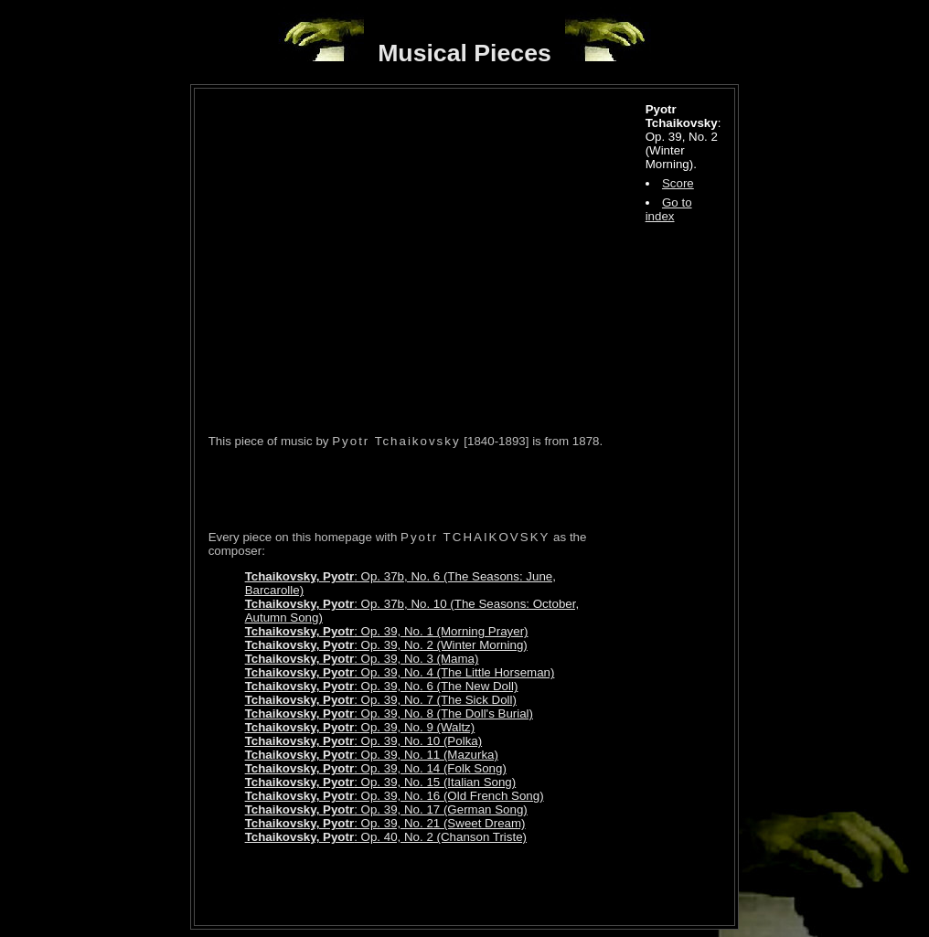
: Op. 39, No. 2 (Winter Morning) (386, 645)
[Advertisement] (422, 489)
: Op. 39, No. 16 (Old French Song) (394, 796)
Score (678, 183)
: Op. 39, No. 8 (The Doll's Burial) (389, 713)
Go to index (669, 209)
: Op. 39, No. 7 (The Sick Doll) (381, 700)
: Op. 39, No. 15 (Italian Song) (381, 782)
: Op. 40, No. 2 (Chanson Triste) (386, 837)
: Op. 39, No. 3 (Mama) (362, 658)
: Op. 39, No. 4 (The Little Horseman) (400, 672)
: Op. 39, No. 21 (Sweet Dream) (385, 823)
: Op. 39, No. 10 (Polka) (364, 741)
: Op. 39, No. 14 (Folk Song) (376, 768)
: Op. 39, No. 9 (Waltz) (360, 727)
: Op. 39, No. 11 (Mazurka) (371, 754)
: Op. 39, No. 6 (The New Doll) (381, 686)
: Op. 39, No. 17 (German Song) (386, 809)
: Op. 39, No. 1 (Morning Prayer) (387, 631)
